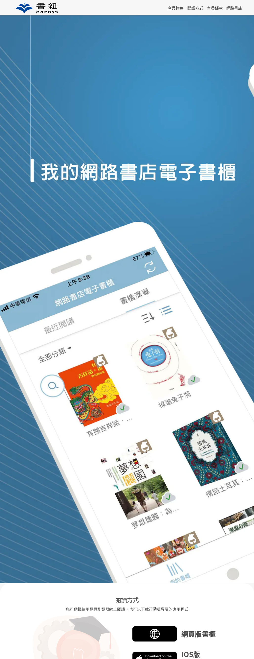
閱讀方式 (195, 8)
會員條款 (215, 8)
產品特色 (175, 8)
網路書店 (234, 8)
